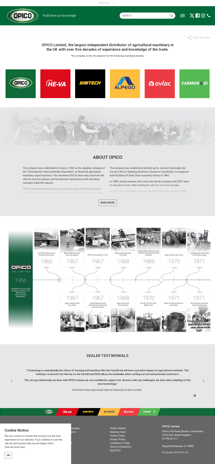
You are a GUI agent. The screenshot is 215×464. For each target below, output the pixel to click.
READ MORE (108, 202)
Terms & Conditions (120, 446)
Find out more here (15, 448)
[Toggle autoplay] (195, 396)
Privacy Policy (117, 439)
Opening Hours (118, 431)
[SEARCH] (147, 16)
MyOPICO (115, 450)
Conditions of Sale (120, 443)
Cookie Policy (117, 435)
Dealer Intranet (118, 428)
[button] (171, 16)
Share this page (201, 37)
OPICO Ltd (103, 3)
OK (8, 456)
